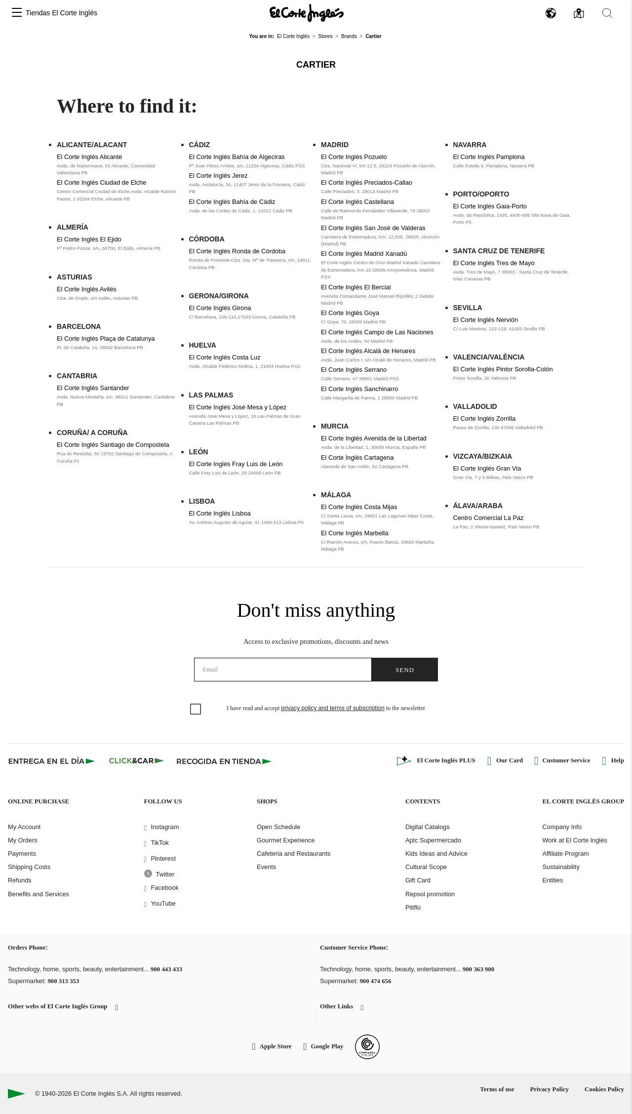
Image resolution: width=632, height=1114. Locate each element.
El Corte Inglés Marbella (355, 533)
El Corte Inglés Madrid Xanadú (364, 253)
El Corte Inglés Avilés (87, 289)
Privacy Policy (549, 1089)
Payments (22, 853)
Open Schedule (278, 827)
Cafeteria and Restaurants (293, 853)
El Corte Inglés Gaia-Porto (490, 206)
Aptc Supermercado (433, 840)
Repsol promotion (430, 894)
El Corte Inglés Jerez (218, 175)
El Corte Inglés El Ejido (89, 239)
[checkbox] (196, 710)
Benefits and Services (38, 894)
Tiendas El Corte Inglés (61, 13)
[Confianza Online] (367, 1046)
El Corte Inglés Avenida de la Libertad (374, 438)
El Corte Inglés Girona (220, 308)
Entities (552, 880)
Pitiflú (413, 907)
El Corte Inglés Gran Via (487, 468)
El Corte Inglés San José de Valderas (373, 228)
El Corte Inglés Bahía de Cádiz (232, 201)
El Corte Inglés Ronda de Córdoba (237, 251)
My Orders (23, 840)
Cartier (316, 65)
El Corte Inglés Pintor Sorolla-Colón (503, 369)
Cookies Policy (604, 1089)
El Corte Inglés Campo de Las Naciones (377, 332)
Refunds (20, 880)
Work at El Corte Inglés (574, 840)
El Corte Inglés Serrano (354, 369)
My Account (24, 827)
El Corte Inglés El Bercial (356, 287)
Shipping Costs (29, 867)
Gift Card (418, 880)
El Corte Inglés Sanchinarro (359, 389)
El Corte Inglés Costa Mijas (359, 507)
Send (404, 670)
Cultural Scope (426, 867)
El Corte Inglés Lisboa (220, 513)
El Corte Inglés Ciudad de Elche (101, 182)
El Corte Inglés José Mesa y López (238, 407)
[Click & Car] (136, 760)
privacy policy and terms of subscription (332, 708)
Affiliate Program (565, 853)
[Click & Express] (52, 760)
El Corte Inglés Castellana (357, 201)
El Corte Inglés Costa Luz (225, 357)
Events (266, 867)
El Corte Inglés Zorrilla (484, 418)
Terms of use (497, 1089)
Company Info (562, 827)
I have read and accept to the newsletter (326, 708)
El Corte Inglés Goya (350, 313)
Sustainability (560, 867)
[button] (17, 13)
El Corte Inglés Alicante (89, 156)
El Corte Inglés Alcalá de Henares (368, 351)
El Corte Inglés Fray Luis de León (236, 464)
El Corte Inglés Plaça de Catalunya (106, 338)
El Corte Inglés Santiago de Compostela (113, 444)
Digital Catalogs (427, 827)
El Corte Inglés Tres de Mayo (494, 263)
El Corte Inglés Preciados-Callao (366, 182)
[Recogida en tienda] (224, 760)
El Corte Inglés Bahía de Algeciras (237, 156)
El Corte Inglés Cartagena (357, 457)
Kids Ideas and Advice (436, 853)
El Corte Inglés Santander (93, 388)
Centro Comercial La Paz (488, 517)
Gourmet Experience (286, 840)
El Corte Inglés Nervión (485, 319)
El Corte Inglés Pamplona (489, 156)
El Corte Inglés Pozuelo (354, 156)
